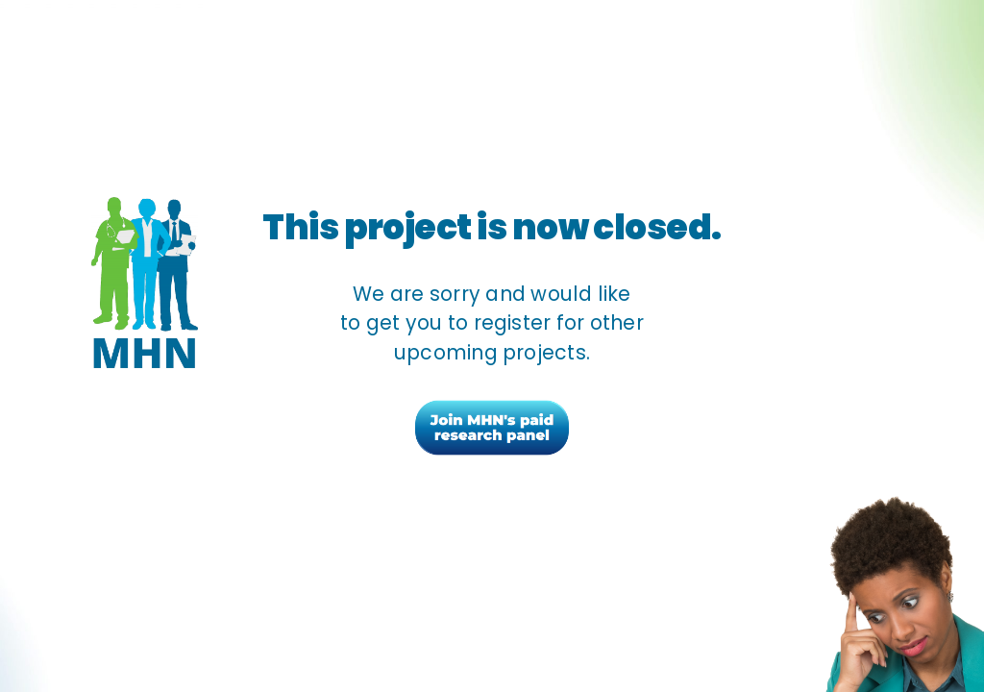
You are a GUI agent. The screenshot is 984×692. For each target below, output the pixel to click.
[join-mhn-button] (492, 406)
